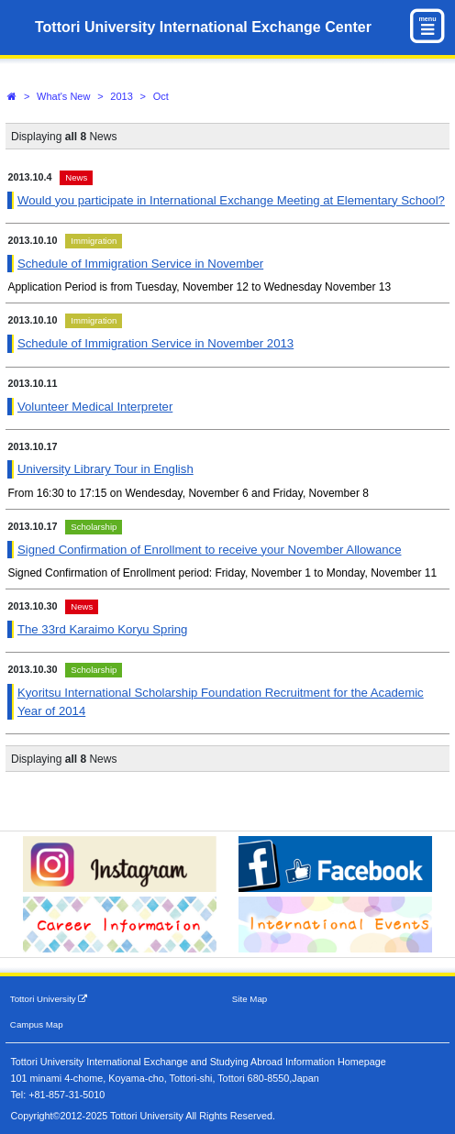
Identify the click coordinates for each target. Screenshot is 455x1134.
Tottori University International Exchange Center (203, 27)
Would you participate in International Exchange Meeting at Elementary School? (231, 200)
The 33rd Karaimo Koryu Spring (102, 629)
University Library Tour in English (105, 469)
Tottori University (49, 999)
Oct (161, 96)
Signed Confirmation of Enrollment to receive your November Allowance (209, 549)
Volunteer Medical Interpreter (94, 406)
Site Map (249, 999)
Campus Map (36, 1024)
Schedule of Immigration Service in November (140, 263)
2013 (121, 96)
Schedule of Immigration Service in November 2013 (155, 343)
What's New (63, 96)
